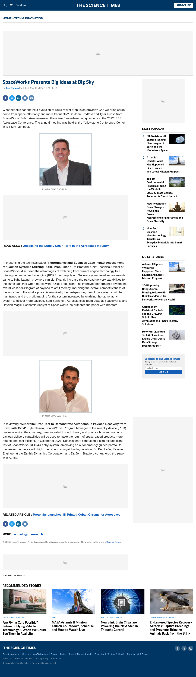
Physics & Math (84, 654)
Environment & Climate (138, 654)
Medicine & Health (115, 654)
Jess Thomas (12, 88)
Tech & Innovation (11, 654)
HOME (7, 18)
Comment (25, 98)
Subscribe (183, 5)
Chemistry (99, 654)
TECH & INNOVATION (28, 18)
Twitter (12, 98)
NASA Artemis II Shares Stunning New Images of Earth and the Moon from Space (157, 143)
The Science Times (98, 5)
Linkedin (18, 98)
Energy (54, 654)
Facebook (5, 98)
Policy (63, 654)
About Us (7, 658)
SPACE (55, 617)
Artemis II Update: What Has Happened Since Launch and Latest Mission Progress (163, 164)
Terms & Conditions (23, 658)
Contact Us (56, 658)
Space (71, 654)
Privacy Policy (42, 658)
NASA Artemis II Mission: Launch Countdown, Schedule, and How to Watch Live (73, 626)
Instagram (190, 648)
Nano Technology (40, 654)
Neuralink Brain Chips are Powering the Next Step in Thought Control (119, 626)
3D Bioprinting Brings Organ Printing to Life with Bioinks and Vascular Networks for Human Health (159, 292)
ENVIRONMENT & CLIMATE (163, 617)
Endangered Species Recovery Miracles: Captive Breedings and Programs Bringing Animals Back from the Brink (171, 627)
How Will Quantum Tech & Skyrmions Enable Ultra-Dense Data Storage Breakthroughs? (153, 338)
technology (20, 534)
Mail (31, 98)
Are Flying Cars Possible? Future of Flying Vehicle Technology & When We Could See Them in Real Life (24, 627)
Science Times (113, 542)
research (37, 534)
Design (25, 654)
